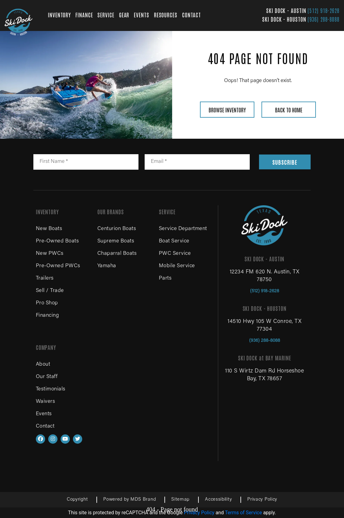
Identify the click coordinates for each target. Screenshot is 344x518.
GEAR (124, 14)
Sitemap (180, 499)
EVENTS (141, 14)
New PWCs (50, 253)
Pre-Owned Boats (57, 241)
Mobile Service (177, 266)
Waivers (45, 401)
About (43, 364)
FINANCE (84, 14)
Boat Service (174, 241)
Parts (165, 278)
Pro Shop (47, 303)
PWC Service (175, 253)
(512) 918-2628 (323, 10)
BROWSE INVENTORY (227, 109)
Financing (47, 315)
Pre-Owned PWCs (58, 266)
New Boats (49, 229)
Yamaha (106, 266)
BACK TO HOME (288, 109)
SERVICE (105, 14)
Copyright (77, 499)
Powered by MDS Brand (129, 499)
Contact (45, 426)
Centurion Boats (116, 229)
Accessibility (218, 499)
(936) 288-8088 (323, 19)
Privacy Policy (262, 499)
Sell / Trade (50, 291)
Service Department (183, 229)
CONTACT (191, 14)
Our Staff (47, 377)
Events (44, 414)
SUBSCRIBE (284, 162)
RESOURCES (165, 14)
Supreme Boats (115, 241)
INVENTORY (59, 14)
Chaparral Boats (117, 253)
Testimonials (51, 389)
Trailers (45, 278)
